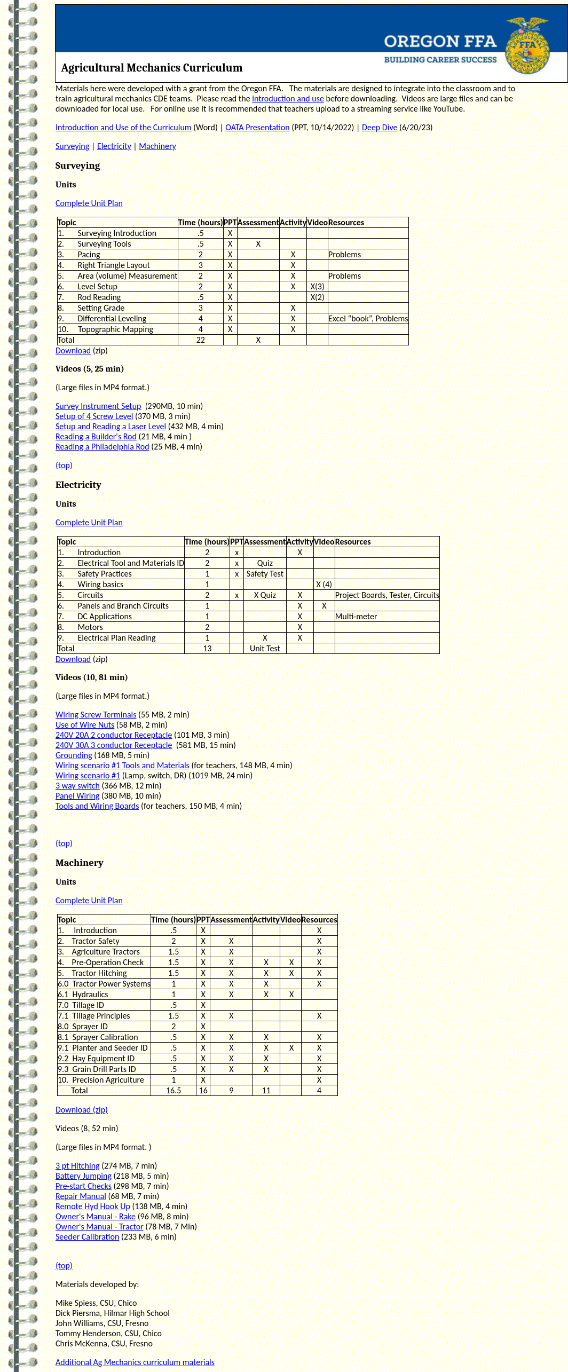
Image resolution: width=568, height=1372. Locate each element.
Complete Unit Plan (89, 203)
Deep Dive (379, 127)
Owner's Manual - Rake (96, 1216)
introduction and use (288, 98)
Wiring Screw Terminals (96, 714)
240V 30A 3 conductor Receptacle (114, 745)
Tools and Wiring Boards (97, 806)
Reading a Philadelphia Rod (102, 446)
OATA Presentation (257, 127)
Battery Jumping (84, 1176)
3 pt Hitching (78, 1166)
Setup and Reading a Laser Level (111, 426)
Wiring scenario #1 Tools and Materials (123, 765)
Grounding (74, 755)
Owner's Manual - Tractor (100, 1226)
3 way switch (78, 785)
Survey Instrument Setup (98, 406)
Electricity (114, 146)
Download (73, 350)
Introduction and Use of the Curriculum (124, 127)
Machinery (157, 146)
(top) (64, 465)
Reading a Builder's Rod (96, 436)
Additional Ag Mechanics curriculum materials (135, 1362)
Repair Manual (81, 1196)
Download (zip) (82, 1110)
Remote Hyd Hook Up (93, 1206)
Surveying (72, 146)
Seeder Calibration (87, 1237)
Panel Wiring (77, 796)
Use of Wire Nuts (85, 725)
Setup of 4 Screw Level (94, 416)
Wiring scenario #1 (88, 775)
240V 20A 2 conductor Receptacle (114, 735)
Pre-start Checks (84, 1186)
